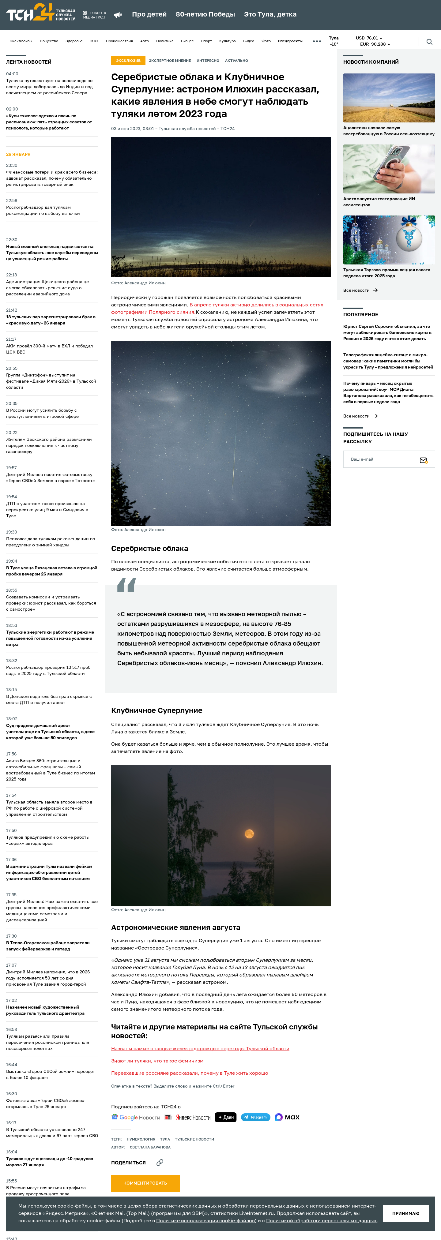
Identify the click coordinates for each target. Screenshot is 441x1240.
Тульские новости (194, 1139)
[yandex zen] (226, 1117)
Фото (266, 41)
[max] (287, 1117)
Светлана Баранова (150, 1147)
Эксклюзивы (21, 41)
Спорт (206, 41)
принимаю (406, 1214)
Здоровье (74, 41)
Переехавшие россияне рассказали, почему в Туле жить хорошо (189, 1073)
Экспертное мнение (170, 61)
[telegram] (255, 1117)
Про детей (149, 14)
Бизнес (187, 41)
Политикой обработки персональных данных (321, 1221)
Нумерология (141, 1139)
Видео (248, 41)
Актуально (236, 61)
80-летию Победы (205, 14)
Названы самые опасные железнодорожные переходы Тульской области (200, 1049)
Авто (144, 41)
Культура (227, 41)
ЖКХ (94, 41)
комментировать (145, 1183)
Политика (165, 41)
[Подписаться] (424, 459)
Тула (165, 1139)
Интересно (208, 61)
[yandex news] (187, 1117)
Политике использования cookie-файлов (205, 1221)
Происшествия (119, 41)
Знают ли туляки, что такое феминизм (157, 1061)
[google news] (135, 1117)
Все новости (356, 290)
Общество (49, 41)
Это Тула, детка (270, 14)
